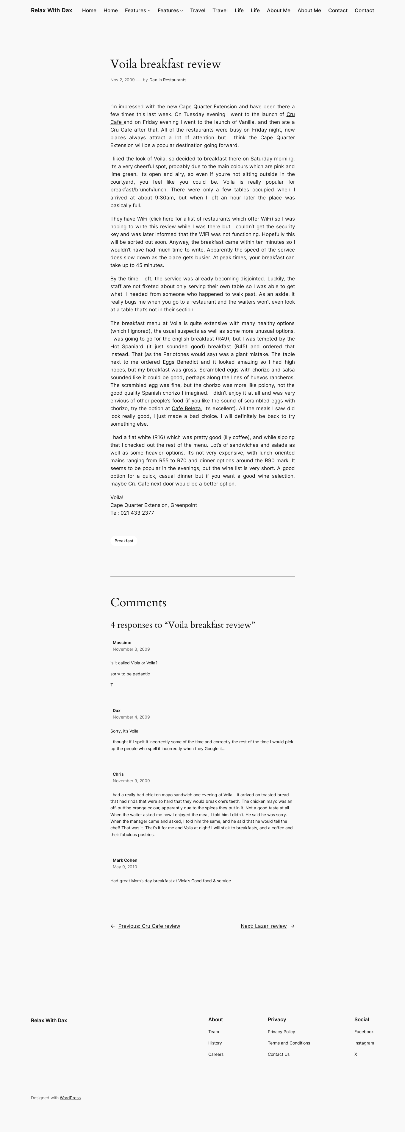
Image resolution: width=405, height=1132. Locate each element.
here (168, 219)
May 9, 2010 (125, 866)
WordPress (70, 1097)
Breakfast (124, 540)
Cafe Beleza (186, 408)
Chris (118, 774)
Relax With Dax (51, 10)
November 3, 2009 (131, 649)
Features (135, 10)
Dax (153, 79)
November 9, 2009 (131, 780)
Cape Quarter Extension (208, 107)
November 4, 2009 (131, 716)
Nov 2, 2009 (122, 79)
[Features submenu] (149, 10)
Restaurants (174, 79)
